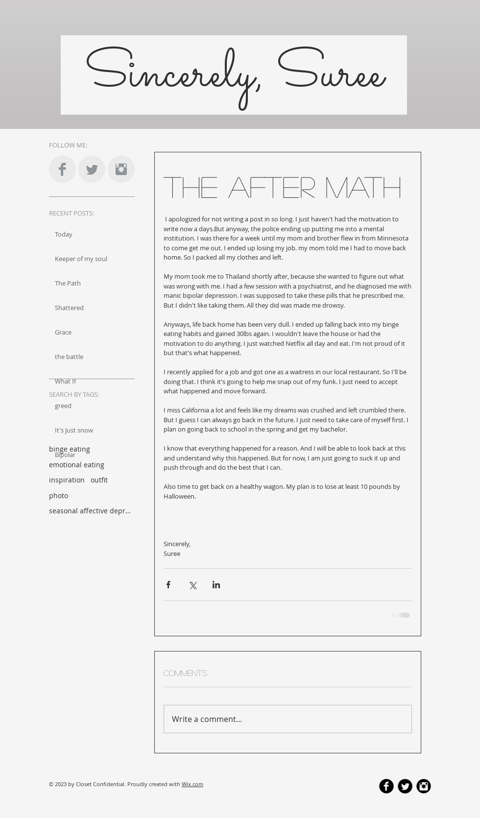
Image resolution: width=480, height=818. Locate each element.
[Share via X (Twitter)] (192, 584)
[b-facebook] (386, 786)
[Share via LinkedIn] (216, 584)
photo (58, 495)
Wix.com (192, 784)
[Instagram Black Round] (423, 786)
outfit (99, 479)
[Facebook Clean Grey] (62, 169)
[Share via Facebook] (168, 584)
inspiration (67, 479)
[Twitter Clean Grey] (91, 169)
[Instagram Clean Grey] (121, 169)
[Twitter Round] (405, 786)
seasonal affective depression (90, 510)
